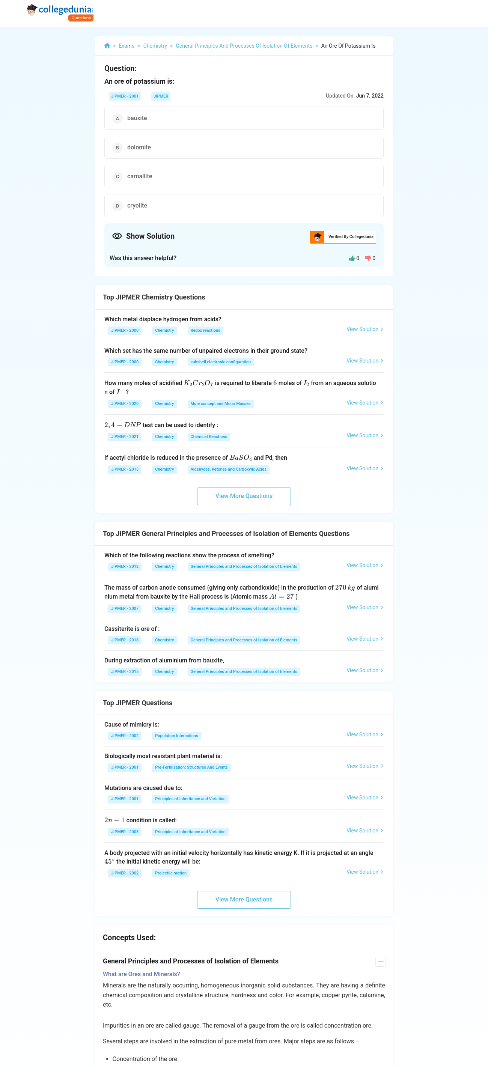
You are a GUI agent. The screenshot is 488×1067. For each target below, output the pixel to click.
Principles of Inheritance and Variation (190, 798)
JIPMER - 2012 (125, 566)
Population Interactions (176, 735)
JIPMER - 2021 (125, 436)
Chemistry (164, 330)
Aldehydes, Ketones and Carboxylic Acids (229, 469)
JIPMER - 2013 (125, 469)
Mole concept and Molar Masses (221, 403)
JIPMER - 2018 (125, 640)
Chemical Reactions (209, 436)
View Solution (365, 329)
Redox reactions (205, 330)
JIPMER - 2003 (125, 831)
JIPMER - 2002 (125, 735)
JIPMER (161, 96)
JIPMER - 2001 (125, 96)
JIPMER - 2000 (125, 330)
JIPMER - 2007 (125, 608)
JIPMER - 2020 (125, 403)
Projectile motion (171, 873)
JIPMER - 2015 (125, 671)
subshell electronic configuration (221, 362)
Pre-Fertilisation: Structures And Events (191, 767)
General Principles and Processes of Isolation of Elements (244, 566)
